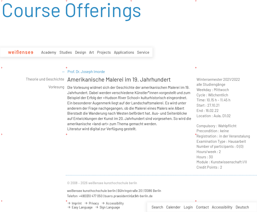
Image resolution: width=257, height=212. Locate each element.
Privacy (91, 203)
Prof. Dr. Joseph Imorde (86, 71)
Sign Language (107, 207)
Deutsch (242, 207)
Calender (173, 207)
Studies (65, 52)
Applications (124, 53)
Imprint (74, 203)
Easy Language (80, 207)
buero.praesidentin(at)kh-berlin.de (128, 196)
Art (91, 52)
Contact (202, 207)
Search (157, 207)
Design (80, 52)
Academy (48, 52)
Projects (104, 52)
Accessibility (222, 207)
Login (188, 207)
